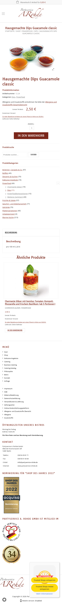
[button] (4, 599)
